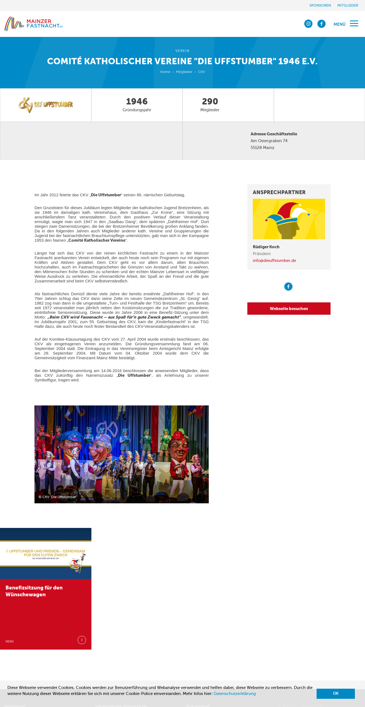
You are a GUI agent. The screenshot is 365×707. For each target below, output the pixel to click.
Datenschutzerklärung (235, 693)
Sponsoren (320, 5)
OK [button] (335, 693)
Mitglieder (347, 5)
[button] (8, 700)
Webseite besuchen (289, 308)
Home (165, 72)
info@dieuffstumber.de (274, 260)
